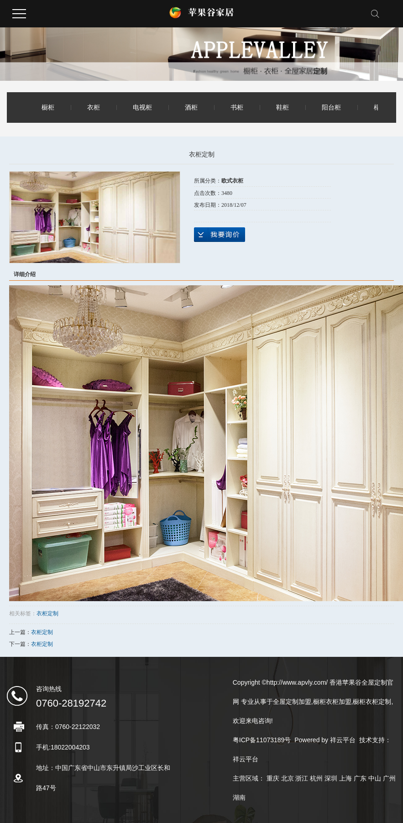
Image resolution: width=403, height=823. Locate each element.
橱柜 (48, 107)
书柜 (236, 107)
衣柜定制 (47, 613)
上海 (345, 778)
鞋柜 (282, 107)
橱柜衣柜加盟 (332, 701)
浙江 (301, 778)
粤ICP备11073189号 (262, 740)
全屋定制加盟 (292, 701)
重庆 (273, 778)
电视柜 (142, 107)
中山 (374, 778)
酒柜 (191, 107)
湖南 (239, 797)
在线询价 (219, 234)
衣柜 (93, 107)
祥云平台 (343, 740)
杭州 (316, 778)
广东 (360, 778)
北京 (287, 778)
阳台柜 (331, 107)
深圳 (330, 778)
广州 (389, 778)
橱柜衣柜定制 (372, 701)
